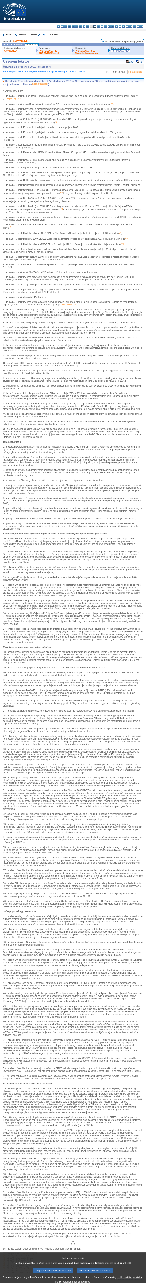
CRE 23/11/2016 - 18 (49, 53)
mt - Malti (112, 26)
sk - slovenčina (130, 26)
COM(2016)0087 (12, 98)
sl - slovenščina (134, 26)
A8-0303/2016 (10, 51)
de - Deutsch (73, 26)
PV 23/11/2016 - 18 (48, 51)
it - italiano (98, 26)
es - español (62, 26)
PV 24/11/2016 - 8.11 (85, 51)
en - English (84, 26)
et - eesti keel (76, 26)
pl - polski (120, 26)
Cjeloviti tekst (52, 35)
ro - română (127, 26)
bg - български (58, 26)
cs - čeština (65, 26)
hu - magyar (109, 26)
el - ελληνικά (80, 26)
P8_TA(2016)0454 (120, 51)
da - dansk (69, 26)
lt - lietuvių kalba (105, 26)
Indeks (8, 35)
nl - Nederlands (116, 26)
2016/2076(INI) (20, 41)
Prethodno (22, 35)
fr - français (87, 26)
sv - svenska (141, 26)
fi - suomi (138, 26)
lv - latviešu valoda (102, 26)
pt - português (123, 26)
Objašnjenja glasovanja (86, 53)
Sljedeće (33, 35)
